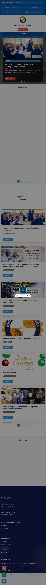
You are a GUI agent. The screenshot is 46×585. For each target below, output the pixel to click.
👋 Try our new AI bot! (23, 295)
